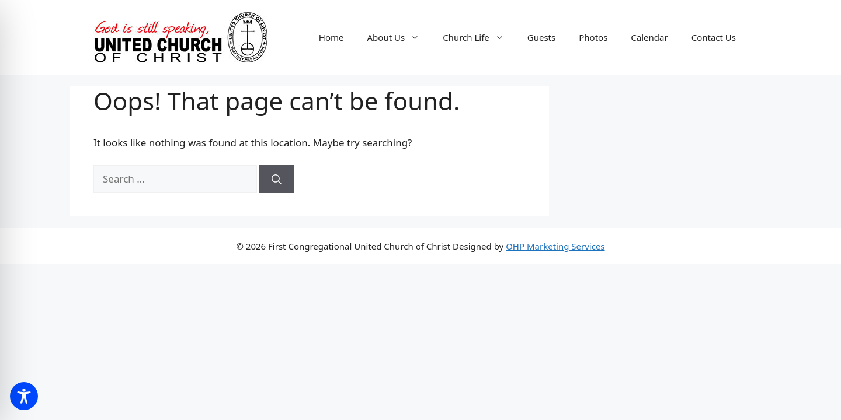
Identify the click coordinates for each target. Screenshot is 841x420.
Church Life (479, 37)
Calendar (649, 37)
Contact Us (713, 37)
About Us (399, 37)
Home (331, 37)
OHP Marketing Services (555, 246)
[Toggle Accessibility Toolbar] (24, 396)
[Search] (276, 179)
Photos (593, 37)
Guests (541, 37)
